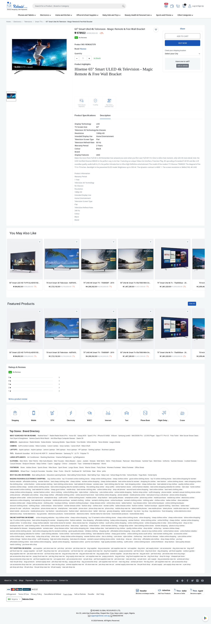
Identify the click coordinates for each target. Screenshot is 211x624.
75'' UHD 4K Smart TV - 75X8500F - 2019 (98, 283)
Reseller (91, 594)
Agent (196, 591)
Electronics (45, 15)
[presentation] (198, 263)
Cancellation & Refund (52, 594)
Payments (30, 580)
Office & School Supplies (87, 15)
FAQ (15, 580)
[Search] (79, 6)
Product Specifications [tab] (85, 115)
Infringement (11, 594)
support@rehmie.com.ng (100, 615)
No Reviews (83, 38)
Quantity (78, 53)
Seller (180, 591)
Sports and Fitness (164, 15)
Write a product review (17, 399)
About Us (7, 580)
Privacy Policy (36, 594)
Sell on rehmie (182, 66)
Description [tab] (105, 115)
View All (192, 303)
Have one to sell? (182, 61)
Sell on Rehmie (80, 594)
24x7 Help (100, 594)
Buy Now (182, 43)
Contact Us (63, 580)
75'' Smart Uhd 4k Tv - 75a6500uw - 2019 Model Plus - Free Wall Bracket (172, 283)
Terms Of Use (23, 594)
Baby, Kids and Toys (111, 15)
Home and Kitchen (63, 15)
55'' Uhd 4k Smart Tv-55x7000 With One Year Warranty (135, 283)
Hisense (83, 49)
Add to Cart (182, 36)
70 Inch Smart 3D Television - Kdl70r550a (61, 283)
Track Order (67, 594)
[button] (182, 53)
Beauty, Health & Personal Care (138, 15)
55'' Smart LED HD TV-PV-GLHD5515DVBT (24, 283)
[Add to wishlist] (39, 311)
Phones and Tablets (27, 15)
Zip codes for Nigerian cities (46, 580)
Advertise (164, 591)
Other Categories (185, 15)
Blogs (21, 580)
